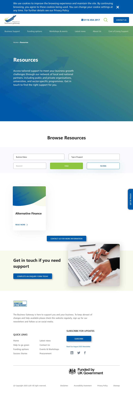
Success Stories (20, 353)
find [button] (67, 166)
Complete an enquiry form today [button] (32, 276)
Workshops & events (58, 31)
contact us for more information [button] (66, 238)
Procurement (45, 353)
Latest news (80, 31)
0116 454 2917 (90, 20)
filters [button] (103, 166)
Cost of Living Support (118, 31)
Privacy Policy (61, 10)
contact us (121, 20)
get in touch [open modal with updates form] (130, 199)
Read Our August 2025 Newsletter (78, 346)
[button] (29, 208)
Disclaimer (64, 385)
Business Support (12, 31)
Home (15, 42)
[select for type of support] (94, 157)
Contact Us (45, 345)
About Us (97, 31)
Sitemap (116, 385)
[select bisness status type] (38, 157)
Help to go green (21, 345)
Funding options (34, 31)
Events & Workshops (49, 349)
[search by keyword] (29, 166)
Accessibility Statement (83, 385)
